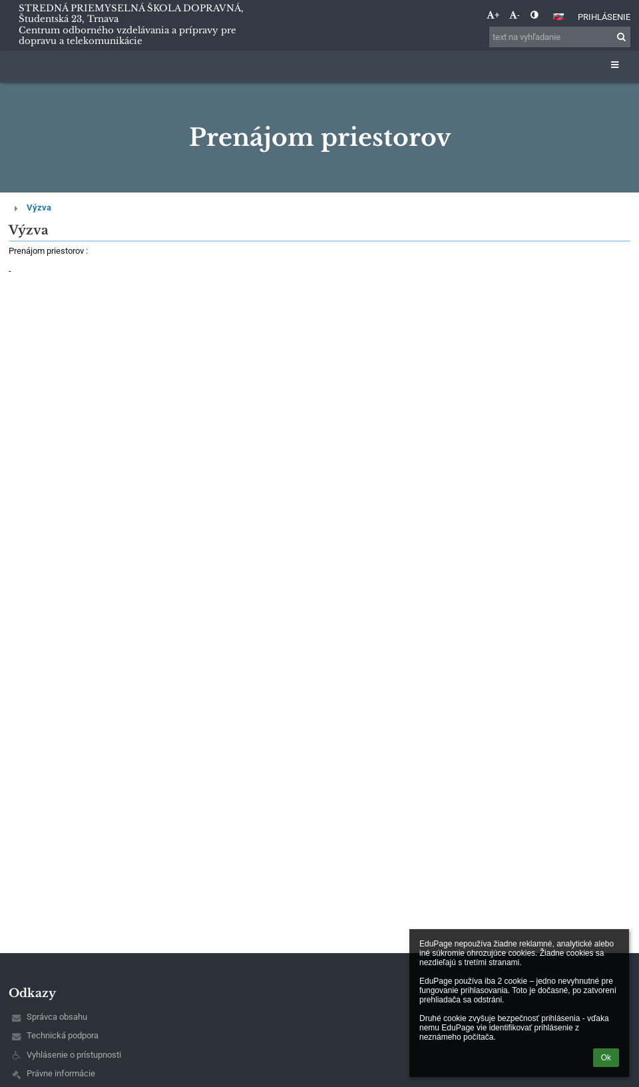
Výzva (39, 207)
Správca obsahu (57, 1017)
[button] (558, 17)
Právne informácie (61, 1073)
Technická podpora (63, 1035)
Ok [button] (606, 1057)
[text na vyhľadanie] (559, 37)
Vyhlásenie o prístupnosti (74, 1055)
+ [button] (493, 15)
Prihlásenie (604, 17)
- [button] (514, 15)
